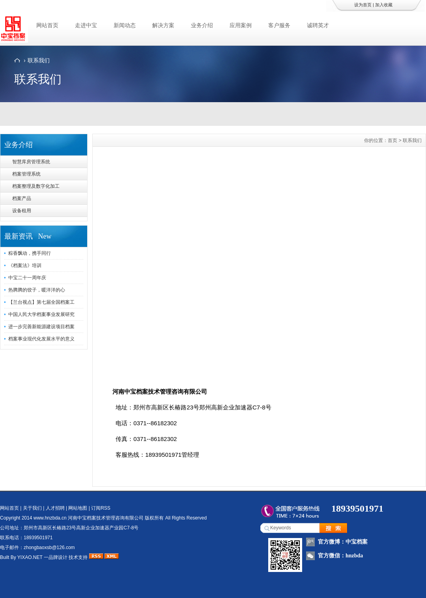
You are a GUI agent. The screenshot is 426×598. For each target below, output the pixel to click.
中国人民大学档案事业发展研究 (41, 314)
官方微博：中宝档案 (343, 542)
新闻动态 (125, 25)
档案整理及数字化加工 (36, 186)
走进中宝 (86, 25)
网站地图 (77, 508)
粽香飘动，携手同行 (29, 253)
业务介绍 (202, 25)
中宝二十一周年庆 (27, 277)
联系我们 (39, 60)
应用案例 (241, 25)
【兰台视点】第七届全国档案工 (41, 302)
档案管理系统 (26, 174)
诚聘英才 (318, 25)
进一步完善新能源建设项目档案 (41, 326)
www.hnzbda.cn (50, 518)
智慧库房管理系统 (31, 161)
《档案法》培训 (24, 265)
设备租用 (21, 210)
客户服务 (279, 25)
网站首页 (47, 25)
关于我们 (32, 508)
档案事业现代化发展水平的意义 (41, 339)
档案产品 (21, 198)
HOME (17, 60)
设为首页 (363, 4)
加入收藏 (383, 4)
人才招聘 (55, 508)
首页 (392, 140)
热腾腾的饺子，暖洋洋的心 (36, 290)
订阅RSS (100, 508)
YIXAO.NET (30, 557)
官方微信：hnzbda (340, 556)
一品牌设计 (55, 557)
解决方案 (163, 25)
